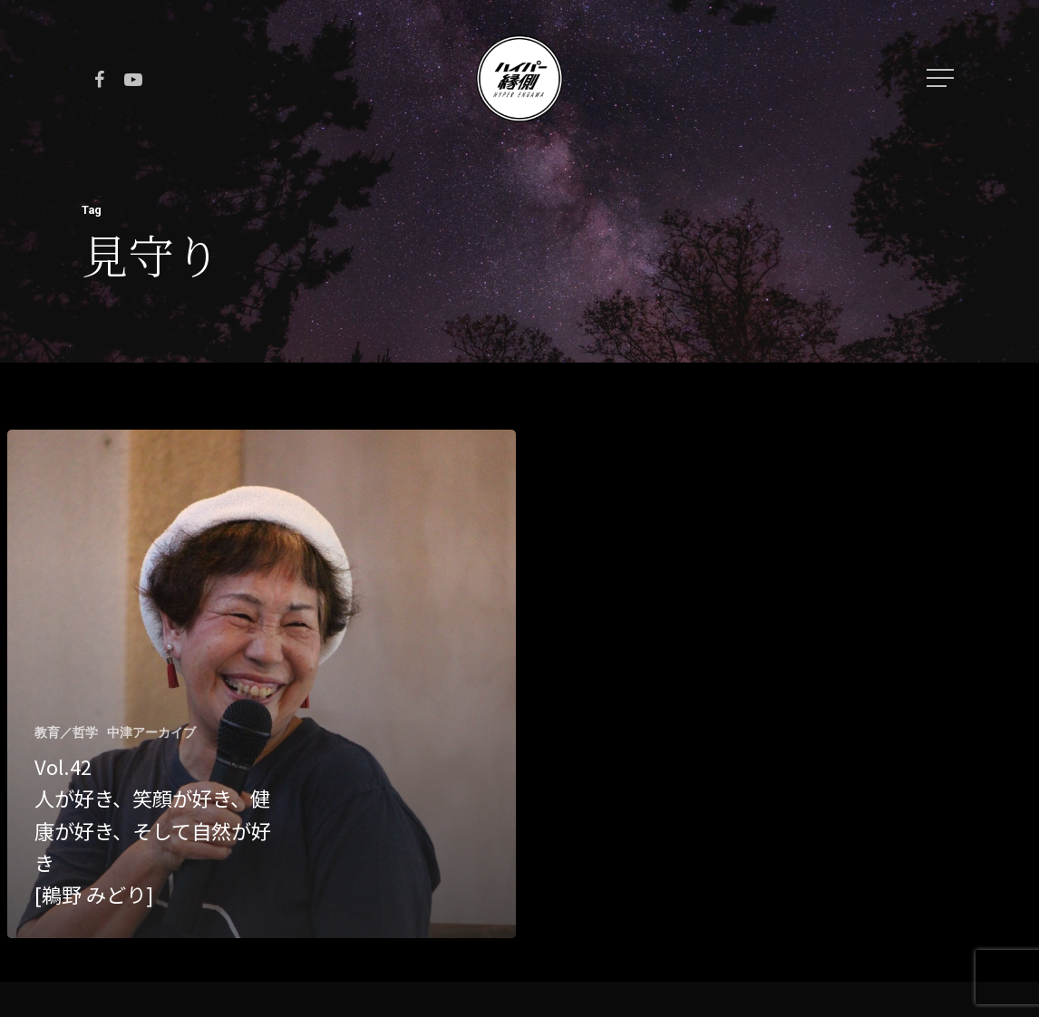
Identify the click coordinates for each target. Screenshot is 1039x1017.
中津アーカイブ (151, 732)
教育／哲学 (66, 732)
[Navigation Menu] (942, 78)
